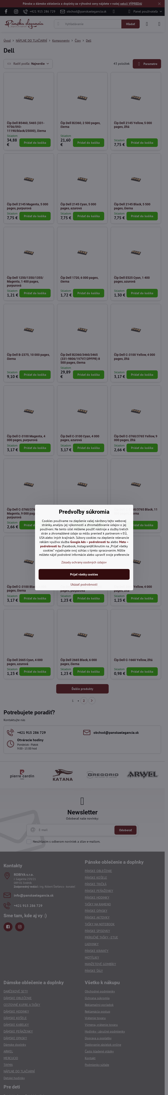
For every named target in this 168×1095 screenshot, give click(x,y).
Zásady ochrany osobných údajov (84, 562)
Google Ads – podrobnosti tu (90, 542)
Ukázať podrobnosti (84, 584)
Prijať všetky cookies (84, 574)
